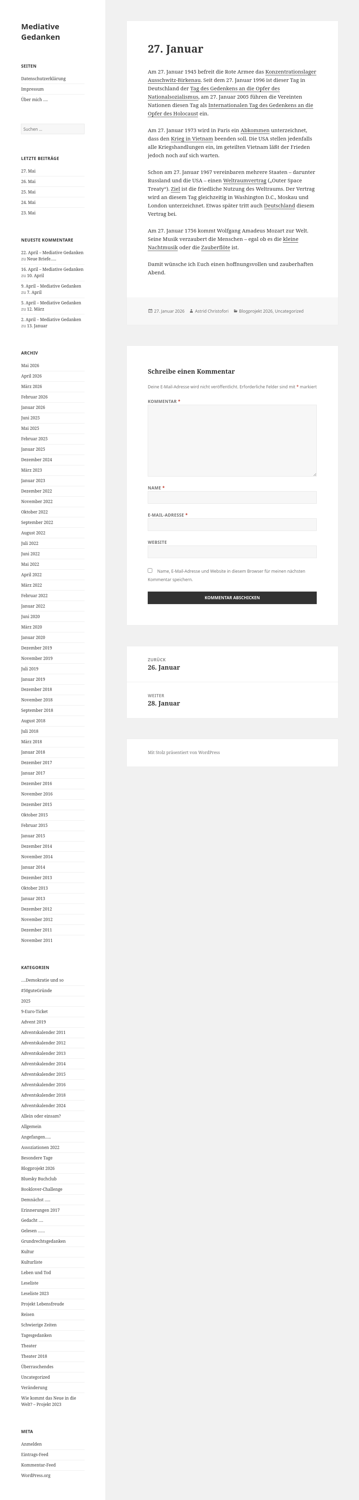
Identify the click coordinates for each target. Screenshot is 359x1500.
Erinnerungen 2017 (40, 1210)
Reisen (27, 1314)
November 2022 (36, 501)
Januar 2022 (33, 606)
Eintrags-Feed (34, 1454)
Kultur (27, 1252)
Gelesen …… (33, 1231)
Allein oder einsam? (41, 1116)
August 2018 (33, 721)
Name (156, 488)
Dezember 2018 (36, 689)
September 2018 (37, 710)
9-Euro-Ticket (34, 1011)
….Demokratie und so (42, 980)
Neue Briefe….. (41, 259)
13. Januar (37, 326)
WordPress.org (35, 1475)
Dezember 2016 (36, 783)
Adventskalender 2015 (43, 1074)
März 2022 (31, 585)
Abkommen (255, 130)
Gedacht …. (32, 1220)
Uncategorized (35, 1377)
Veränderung (34, 1388)
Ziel (175, 188)
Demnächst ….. (35, 1200)
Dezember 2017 (36, 763)
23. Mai (28, 213)
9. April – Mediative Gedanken (51, 286)
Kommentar (164, 401)
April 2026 (31, 376)
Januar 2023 (33, 480)
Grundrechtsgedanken (43, 1241)
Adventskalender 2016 (43, 1085)
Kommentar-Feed (38, 1465)
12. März (35, 309)
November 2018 (36, 700)
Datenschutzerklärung (43, 79)
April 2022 (31, 575)
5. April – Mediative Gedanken (51, 303)
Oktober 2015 (34, 815)
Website (157, 542)
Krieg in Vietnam (192, 138)
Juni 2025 (30, 418)
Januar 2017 (33, 773)
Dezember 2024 (36, 460)
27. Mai (28, 171)
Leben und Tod (36, 1273)
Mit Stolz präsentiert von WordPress (184, 752)
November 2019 (36, 658)
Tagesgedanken (36, 1335)
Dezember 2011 (36, 930)
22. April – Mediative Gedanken (52, 253)
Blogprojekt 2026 (37, 1168)
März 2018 (31, 742)
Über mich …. (34, 99)
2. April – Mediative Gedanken (51, 319)
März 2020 (31, 627)
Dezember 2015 (36, 804)
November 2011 (36, 940)
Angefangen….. (36, 1137)
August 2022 (33, 533)
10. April (35, 276)
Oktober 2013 (34, 888)
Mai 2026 (30, 365)
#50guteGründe (36, 990)
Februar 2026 (34, 397)
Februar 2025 (34, 439)
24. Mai (28, 202)
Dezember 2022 (36, 491)
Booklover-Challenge (41, 1189)
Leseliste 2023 (35, 1293)
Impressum (32, 89)
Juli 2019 (29, 669)
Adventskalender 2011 (43, 1032)
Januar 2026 (33, 407)
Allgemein (31, 1126)
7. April (34, 292)
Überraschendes (37, 1367)
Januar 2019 (33, 679)
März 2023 (31, 470)
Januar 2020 (33, 637)
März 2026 (31, 386)
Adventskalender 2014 (43, 1064)
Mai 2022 (30, 564)
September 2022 (37, 522)
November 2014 (36, 857)
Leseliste (29, 1283)
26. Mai (28, 181)
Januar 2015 (33, 836)
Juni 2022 (30, 554)
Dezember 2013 (36, 878)
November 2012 (36, 919)
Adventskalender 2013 (43, 1053)
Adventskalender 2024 (43, 1106)
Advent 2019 (33, 1022)
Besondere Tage (36, 1158)
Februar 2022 (34, 596)
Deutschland (279, 205)
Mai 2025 (30, 428)
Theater (28, 1346)
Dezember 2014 (36, 846)
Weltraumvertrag (244, 180)
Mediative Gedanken (40, 31)
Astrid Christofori (211, 311)
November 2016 (36, 794)
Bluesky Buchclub (39, 1179)
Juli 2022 (29, 543)
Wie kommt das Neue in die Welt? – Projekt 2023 (48, 1401)
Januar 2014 (33, 867)
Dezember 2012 (36, 909)
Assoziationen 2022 (40, 1147)
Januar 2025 (33, 449)
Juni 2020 (30, 616)
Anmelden (31, 1444)
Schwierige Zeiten (39, 1325)
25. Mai (28, 192)
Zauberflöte (215, 247)
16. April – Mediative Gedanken (52, 269)
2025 (25, 1001)
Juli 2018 (29, 731)
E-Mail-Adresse (168, 515)
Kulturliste (31, 1262)
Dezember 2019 (36, 648)
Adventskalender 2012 (43, 1043)
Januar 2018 (33, 752)
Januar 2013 (33, 898)
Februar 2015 (34, 825)
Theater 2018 (34, 1356)
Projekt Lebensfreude (42, 1304)
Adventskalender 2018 (43, 1095)
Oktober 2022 (34, 512)
